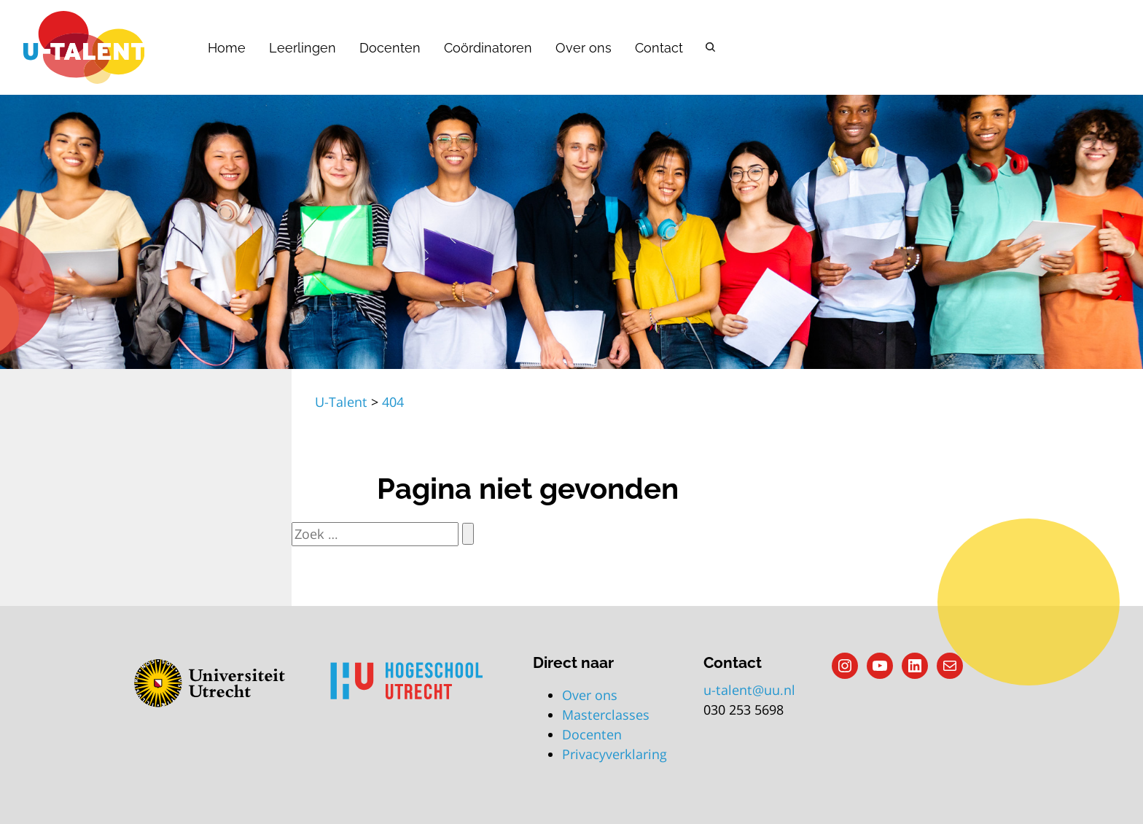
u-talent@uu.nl (749, 690)
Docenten (390, 47)
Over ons (583, 47)
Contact (659, 47)
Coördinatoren (488, 47)
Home (227, 47)
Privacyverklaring (614, 754)
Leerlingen (302, 47)
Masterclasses (605, 714)
